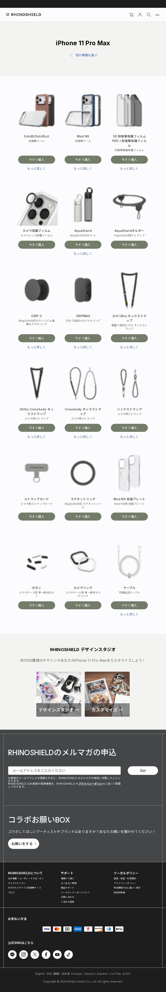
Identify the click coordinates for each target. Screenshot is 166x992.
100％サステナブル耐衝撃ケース (24, 887)
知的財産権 (119, 892)
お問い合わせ (67, 897)
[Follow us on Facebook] (46, 954)
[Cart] (131, 15)
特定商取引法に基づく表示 (127, 887)
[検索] (149, 15)
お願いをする (23, 844)
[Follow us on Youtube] (57, 954)
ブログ (11, 892)
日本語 (66, 973)
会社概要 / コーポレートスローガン (26, 878)
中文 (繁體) (53, 973)
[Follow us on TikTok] (68, 954)
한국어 (127, 973)
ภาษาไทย (115, 973)
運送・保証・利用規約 (125, 878)
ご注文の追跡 (67, 901)
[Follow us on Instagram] (23, 954)
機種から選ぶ (67, 878)
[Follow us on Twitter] (34, 954)
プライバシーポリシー (91, 783)
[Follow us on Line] (12, 954)
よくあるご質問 (69, 883)
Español (102, 973)
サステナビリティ (17, 883)
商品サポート (67, 887)
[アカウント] (140, 15)
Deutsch (89, 973)
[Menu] (157, 15)
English (40, 973)
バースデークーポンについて (75, 892)
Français (77, 973)
